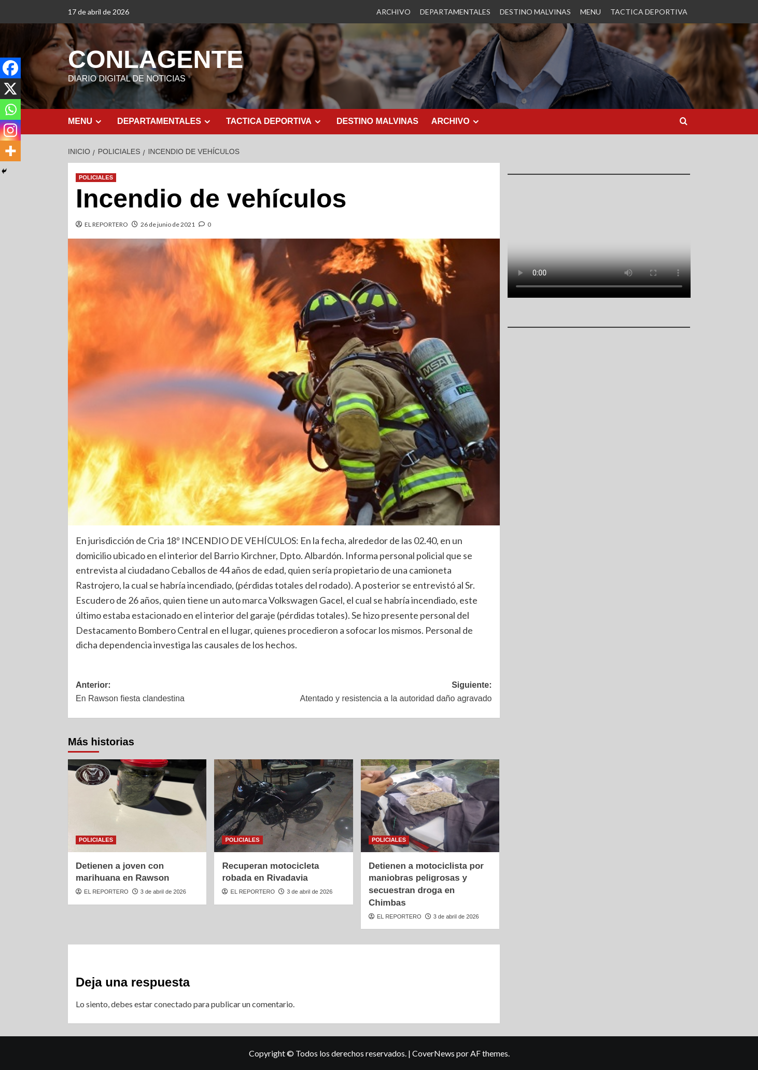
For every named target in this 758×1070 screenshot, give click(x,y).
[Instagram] (10, 130)
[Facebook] (10, 68)
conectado (173, 1003)
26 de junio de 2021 (168, 224)
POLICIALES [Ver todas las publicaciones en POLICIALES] (96, 177)
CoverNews (433, 1053)
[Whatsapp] (10, 109)
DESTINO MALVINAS (535, 11)
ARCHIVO (393, 11)
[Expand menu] (98, 121)
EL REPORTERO (106, 224)
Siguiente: (388, 692)
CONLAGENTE (155, 59)
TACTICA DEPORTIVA (648, 11)
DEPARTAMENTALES (455, 11)
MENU (590, 11)
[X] (10, 88)
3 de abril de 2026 (163, 891)
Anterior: (180, 692)
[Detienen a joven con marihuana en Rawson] (137, 805)
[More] (10, 151)
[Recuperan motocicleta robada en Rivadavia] (283, 805)
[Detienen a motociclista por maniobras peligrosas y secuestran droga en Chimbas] (430, 805)
